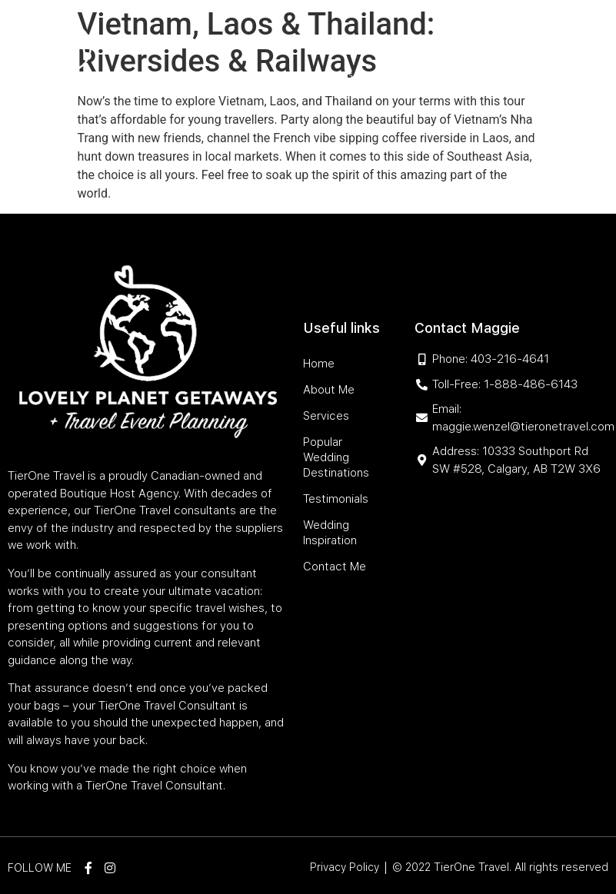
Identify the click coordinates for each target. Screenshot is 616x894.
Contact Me (458, 75)
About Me (214, 40)
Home (165, 40)
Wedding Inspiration (361, 75)
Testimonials (260, 75)
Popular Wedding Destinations (398, 40)
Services (273, 40)
